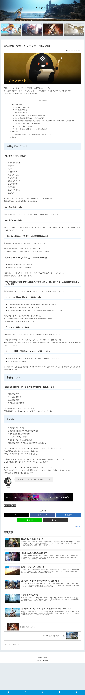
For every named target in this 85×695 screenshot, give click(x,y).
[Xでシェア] (16, 515)
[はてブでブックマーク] (68, 515)
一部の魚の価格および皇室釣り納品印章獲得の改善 (30, 115)
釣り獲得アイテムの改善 (22, 107)
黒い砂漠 (7, 505)
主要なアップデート (18, 104)
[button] (55, 520)
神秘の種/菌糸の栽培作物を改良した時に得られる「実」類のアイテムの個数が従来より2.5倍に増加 (44, 121)
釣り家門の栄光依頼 (21, 113)
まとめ (14, 137)
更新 (14, 505)
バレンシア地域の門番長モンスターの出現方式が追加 (31, 129)
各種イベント (16, 132)
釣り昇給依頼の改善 (21, 110)
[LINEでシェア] (29, 520)
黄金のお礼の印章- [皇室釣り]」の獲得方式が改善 (29, 118)
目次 (40, 101)
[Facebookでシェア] (42, 515)
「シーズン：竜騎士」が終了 (23, 126)
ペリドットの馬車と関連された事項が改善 (27, 123)
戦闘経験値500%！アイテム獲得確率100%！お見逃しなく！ (33, 134)
